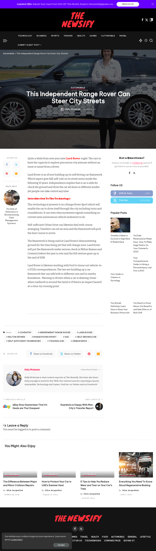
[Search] (151, 41)
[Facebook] (142, 20)
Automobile (78, 289)
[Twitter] (146, 20)
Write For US (128, 4)
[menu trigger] (6, 41)
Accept (37, 544)
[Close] (152, 4)
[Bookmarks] (151, 20)
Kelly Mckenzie (73, 310)
